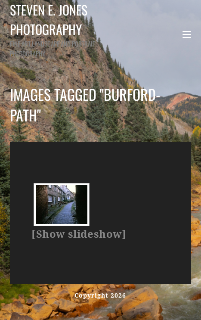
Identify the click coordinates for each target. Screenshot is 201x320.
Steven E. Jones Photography (62, 29)
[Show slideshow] (78, 234)
